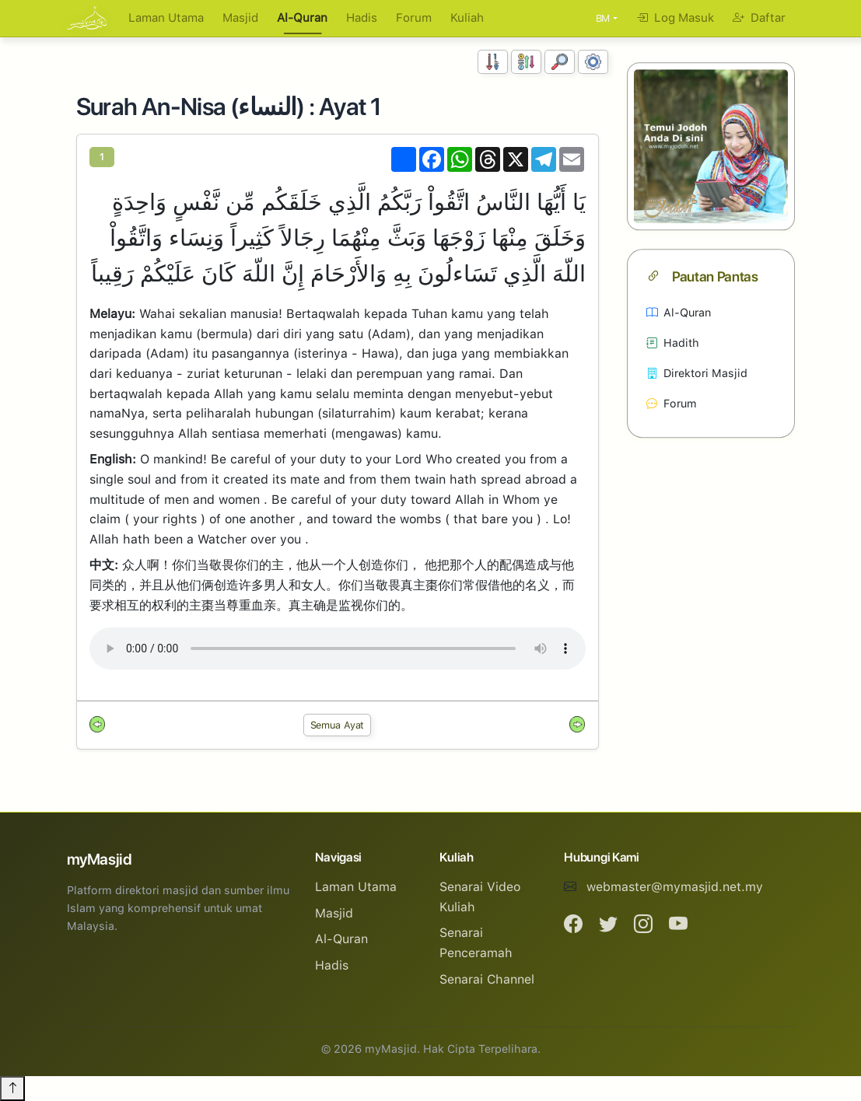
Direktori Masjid (696, 373)
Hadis (361, 18)
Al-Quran (302, 18)
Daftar (759, 18)
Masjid (240, 18)
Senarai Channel (486, 979)
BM (603, 18)
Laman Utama (166, 18)
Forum (414, 18)
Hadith (672, 343)
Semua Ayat (337, 725)
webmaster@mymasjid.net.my (674, 886)
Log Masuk (675, 18)
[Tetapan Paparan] (593, 62)
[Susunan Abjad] (526, 62)
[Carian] (559, 62)
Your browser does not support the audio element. (337, 648)
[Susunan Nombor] (493, 62)
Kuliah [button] (467, 18)
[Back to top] (12, 1088)
